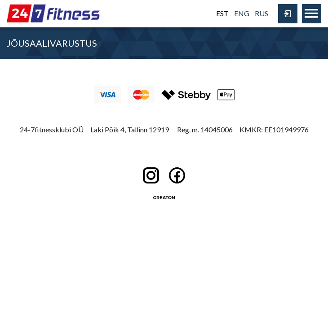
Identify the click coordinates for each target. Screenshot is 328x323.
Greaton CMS (164, 197)
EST (222, 13)
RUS (261, 13)
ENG (241, 13)
